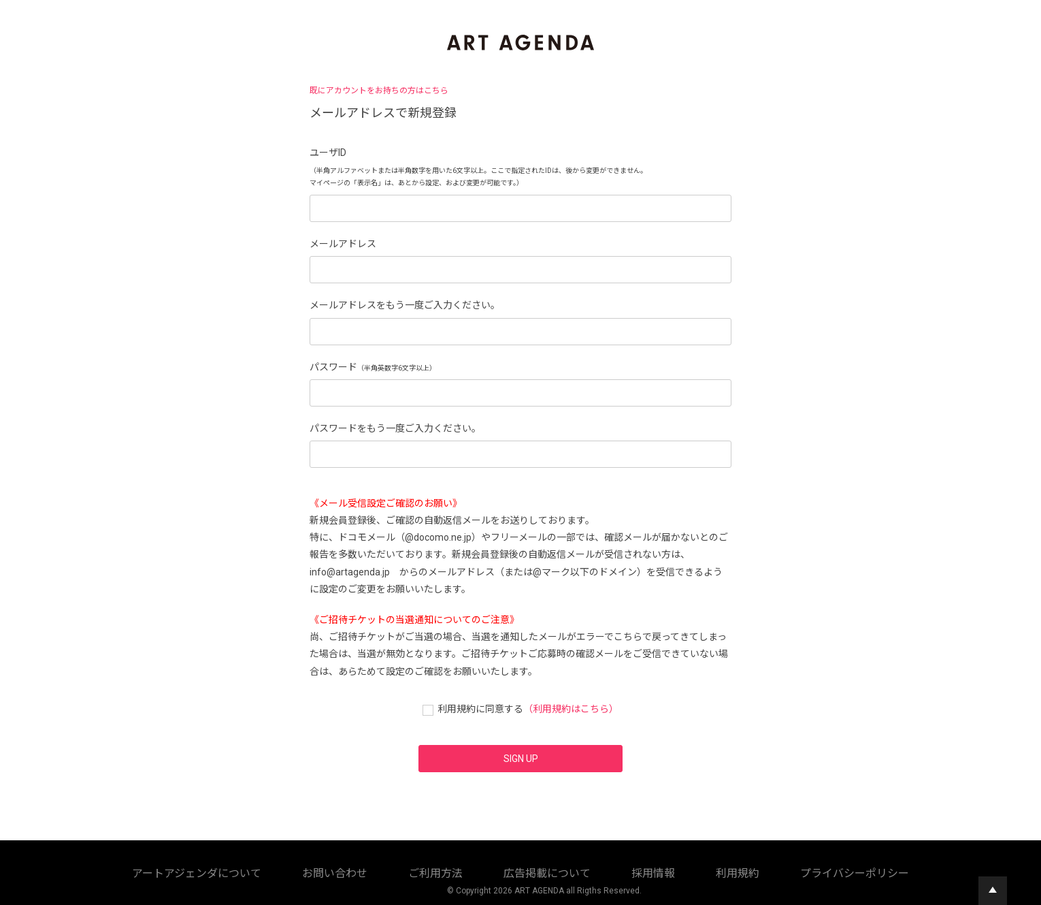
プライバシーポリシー (598, 871)
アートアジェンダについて (206, 871)
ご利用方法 (351, 871)
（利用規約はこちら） (570, 708)
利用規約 (527, 871)
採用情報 (481, 871)
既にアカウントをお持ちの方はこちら (379, 90)
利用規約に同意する (480, 708)
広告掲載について (418, 871)
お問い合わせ (293, 871)
